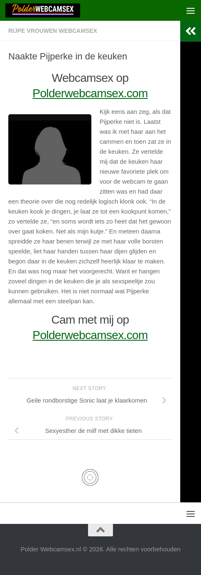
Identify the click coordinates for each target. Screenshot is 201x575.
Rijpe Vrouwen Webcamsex (52, 30)
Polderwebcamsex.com (89, 93)
